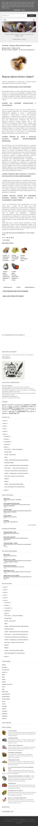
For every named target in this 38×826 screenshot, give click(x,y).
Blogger (32, 819)
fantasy (5, 49)
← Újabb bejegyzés (7, 287)
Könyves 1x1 (6, 498)
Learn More (17, 10)
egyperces (27, 404)
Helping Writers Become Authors (11, 575)
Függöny (6, 481)
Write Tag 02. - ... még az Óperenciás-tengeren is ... (16, 468)
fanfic (6, 406)
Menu (19, 20)
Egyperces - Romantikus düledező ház (17, 797)
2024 (4, 423)
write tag (12, 413)
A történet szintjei (12, 730)
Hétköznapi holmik (8, 462)
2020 (4, 431)
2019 (4, 434)
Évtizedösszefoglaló (13, 738)
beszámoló (10, 404)
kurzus (26, 409)
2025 (4, 420)
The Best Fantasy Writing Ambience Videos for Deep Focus (17, 571)
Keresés (31, 15)
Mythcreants (7, 554)
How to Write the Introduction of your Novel (14, 566)
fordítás (10, 49)
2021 (4, 428)
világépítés (15, 49)
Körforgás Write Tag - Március (15, 790)
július (5, 447)
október (6, 439)
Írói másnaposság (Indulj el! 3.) (11, 521)
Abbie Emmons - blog (9, 570)
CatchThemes (9, 821)
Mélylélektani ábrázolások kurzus (11, 533)
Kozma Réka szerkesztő (9, 537)
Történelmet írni (12, 783)
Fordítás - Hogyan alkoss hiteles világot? (17, 45)
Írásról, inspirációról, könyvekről (11, 503)
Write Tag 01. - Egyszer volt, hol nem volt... (14, 476)
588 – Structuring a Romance (10, 555)
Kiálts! (5, 457)
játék (10, 408)
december (6, 436)
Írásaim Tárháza (8, 515)
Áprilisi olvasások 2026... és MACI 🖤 (12, 499)
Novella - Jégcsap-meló (10, 454)
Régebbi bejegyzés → (30, 287)
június (5, 490)
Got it (23, 10)
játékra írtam (20, 408)
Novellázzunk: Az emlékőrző (10, 516)
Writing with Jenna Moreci (10, 565)
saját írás (11, 411)
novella (32, 409)
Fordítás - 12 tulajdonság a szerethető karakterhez (16, 473)
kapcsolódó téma (30, 408)
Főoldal (18, 287)
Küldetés (6, 478)
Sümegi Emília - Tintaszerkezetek (18, 819)
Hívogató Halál (7, 452)
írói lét (4, 408)
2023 (4, 426)
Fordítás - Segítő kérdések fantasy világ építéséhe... (16, 460)
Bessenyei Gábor (8, 509)
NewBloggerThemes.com (25, 821)
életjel (34, 404)
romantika (4, 411)
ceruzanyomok (18, 404)
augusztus (6, 444)
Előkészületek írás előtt (13, 760)
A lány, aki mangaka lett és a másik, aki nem (14, 486)
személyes (22, 411)
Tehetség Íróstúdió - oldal (10, 532)
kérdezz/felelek (16, 409)
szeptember (7, 441)
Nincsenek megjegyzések (27, 49)
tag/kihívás (32, 411)
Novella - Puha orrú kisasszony (15, 745)
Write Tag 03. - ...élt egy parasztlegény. (13, 449)
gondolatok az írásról (27, 406)
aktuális (4, 404)
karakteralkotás (5, 409)
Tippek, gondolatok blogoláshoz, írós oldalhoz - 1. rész (21, 776)
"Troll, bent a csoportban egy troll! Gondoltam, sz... (16, 470)
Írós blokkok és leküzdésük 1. (15, 752)
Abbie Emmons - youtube (9, 559)
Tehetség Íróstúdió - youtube (10, 543)
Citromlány (6, 520)
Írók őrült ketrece (6, 357)
